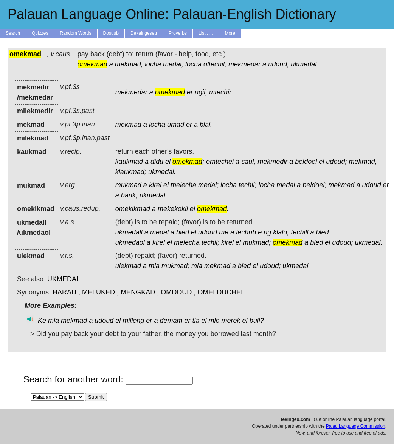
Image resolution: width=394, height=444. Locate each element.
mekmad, (363, 161)
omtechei (220, 161)
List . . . (206, 33)
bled (182, 232)
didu (156, 161)
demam (171, 320)
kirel (155, 185)
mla (154, 266)
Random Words (75, 33)
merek (231, 320)
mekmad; (129, 64)
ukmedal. (304, 64)
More (230, 33)
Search (13, 33)
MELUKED (98, 292)
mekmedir (272, 161)
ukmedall (129, 232)
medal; (173, 64)
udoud (371, 185)
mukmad (128, 185)
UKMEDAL (63, 279)
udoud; (336, 161)
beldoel (306, 161)
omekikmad (132, 209)
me (223, 232)
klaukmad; (130, 172)
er (190, 92)
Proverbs (178, 33)
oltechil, (214, 64)
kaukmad (129, 161)
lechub (246, 232)
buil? (257, 320)
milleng (133, 320)
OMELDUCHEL (221, 292)
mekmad (128, 124)
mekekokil (173, 209)
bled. (323, 232)
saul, (248, 161)
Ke (42, 320)
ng (267, 232)
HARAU (64, 292)
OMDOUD (176, 292)
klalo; (281, 232)
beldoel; (314, 185)
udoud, (278, 64)
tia (195, 320)
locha (153, 64)
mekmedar (244, 64)
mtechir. (221, 92)
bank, (129, 195)
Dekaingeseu (143, 33)
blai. (206, 124)
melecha (183, 185)
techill (299, 232)
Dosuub (111, 33)
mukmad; (257, 242)
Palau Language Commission (355, 426)
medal (285, 185)
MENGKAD (138, 292)
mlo (214, 320)
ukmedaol (130, 242)
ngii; (201, 92)
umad (175, 124)
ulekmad (128, 266)
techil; (247, 185)
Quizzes (40, 33)
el (168, 161)
